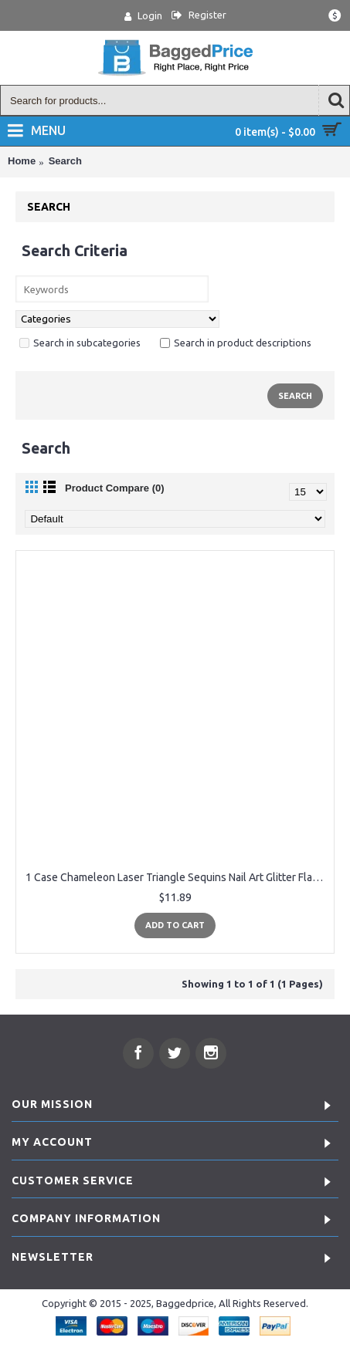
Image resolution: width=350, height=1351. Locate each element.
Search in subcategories (80, 342)
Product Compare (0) (115, 488)
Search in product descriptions (235, 342)
